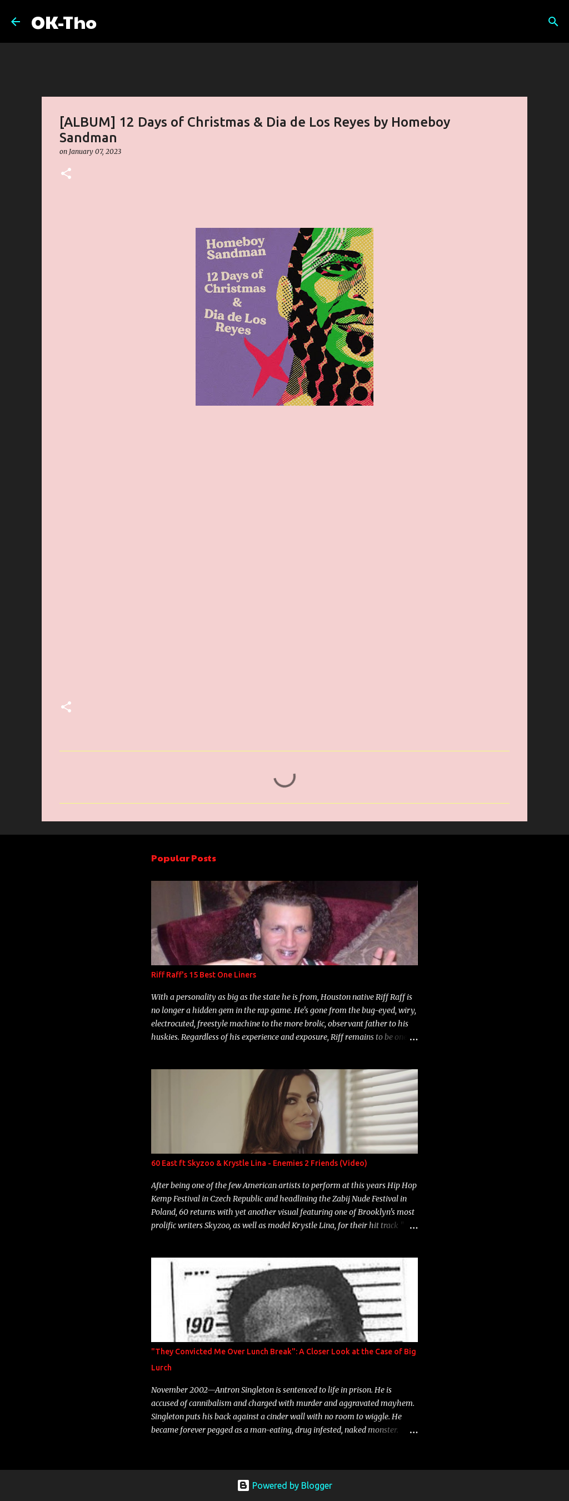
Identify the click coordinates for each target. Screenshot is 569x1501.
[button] (66, 174)
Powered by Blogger (284, 1485)
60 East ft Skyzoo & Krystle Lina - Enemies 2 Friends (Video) (259, 1163)
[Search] (112, 21)
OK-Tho (64, 21)
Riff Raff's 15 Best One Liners (203, 974)
